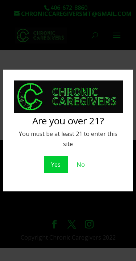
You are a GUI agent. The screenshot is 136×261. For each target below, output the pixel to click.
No (81, 165)
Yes (56, 165)
